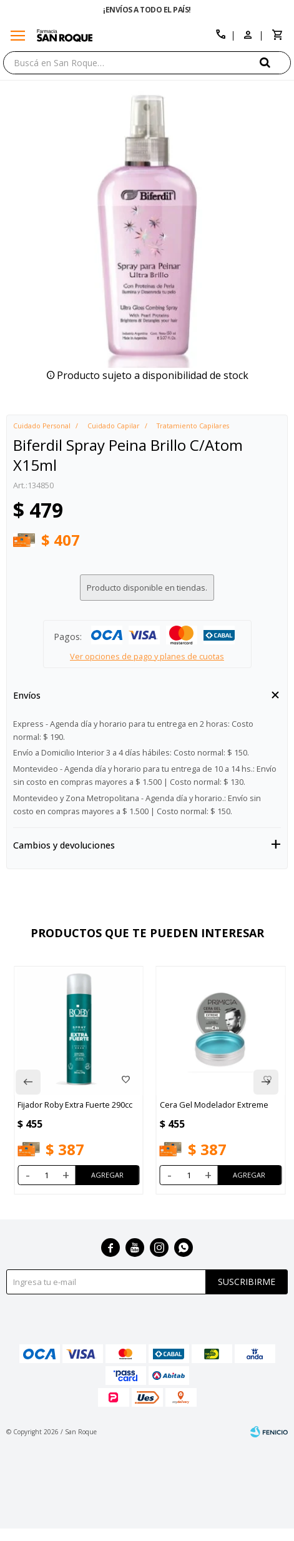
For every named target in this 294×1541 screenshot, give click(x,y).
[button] (275, 62)
